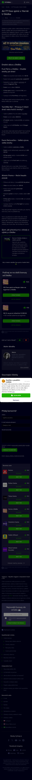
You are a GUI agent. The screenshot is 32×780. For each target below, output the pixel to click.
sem (13, 392)
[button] (27, 381)
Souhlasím (17, 395)
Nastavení (16, 400)
